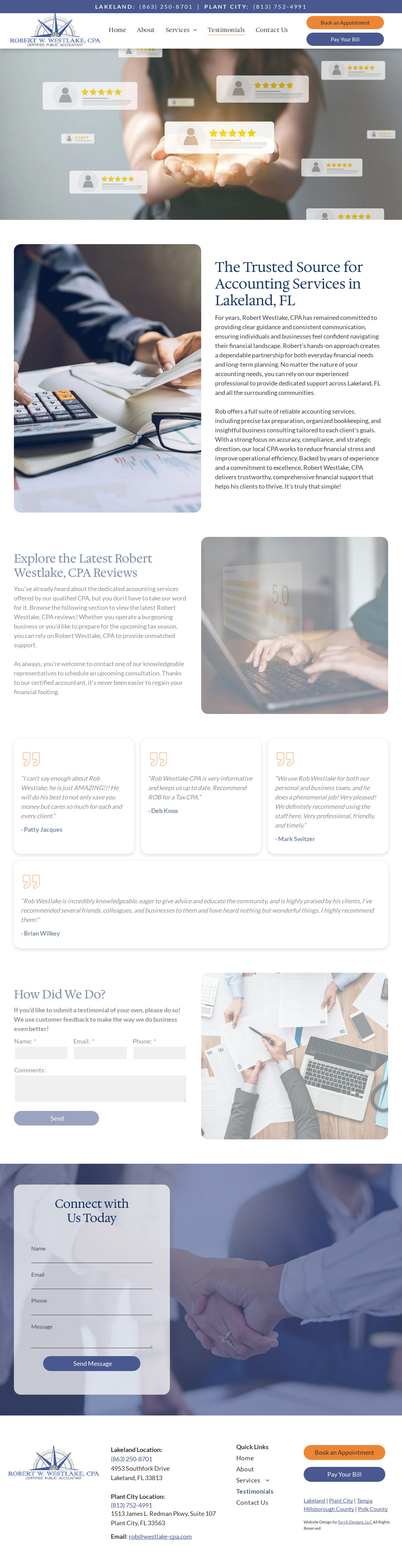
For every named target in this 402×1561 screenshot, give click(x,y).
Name (38, 1248)
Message (41, 1326)
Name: (23, 1041)
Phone (39, 1300)
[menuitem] (120, 29)
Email (37, 1274)
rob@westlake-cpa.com (160, 1536)
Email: (81, 1041)
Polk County (373, 1508)
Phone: (142, 1041)
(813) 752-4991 (280, 6)
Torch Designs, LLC (355, 1522)
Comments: (30, 1070)
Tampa (364, 1500)
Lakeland (314, 1500)
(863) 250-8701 (166, 6)
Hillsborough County (329, 1508)
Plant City (341, 1500)
